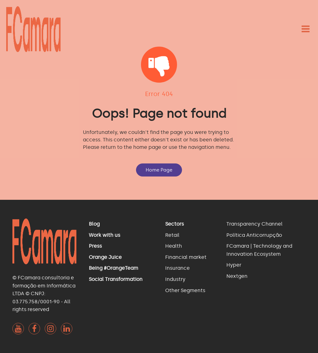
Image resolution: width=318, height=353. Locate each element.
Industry (175, 279)
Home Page (159, 170)
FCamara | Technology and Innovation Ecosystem (259, 250)
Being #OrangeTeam (113, 268)
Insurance (177, 268)
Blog (94, 224)
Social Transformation (116, 279)
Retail (172, 235)
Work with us (104, 235)
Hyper (233, 265)
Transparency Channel (254, 224)
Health (173, 246)
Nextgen (237, 276)
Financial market (186, 257)
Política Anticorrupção (254, 235)
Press (95, 246)
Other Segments (185, 290)
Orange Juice (105, 257)
